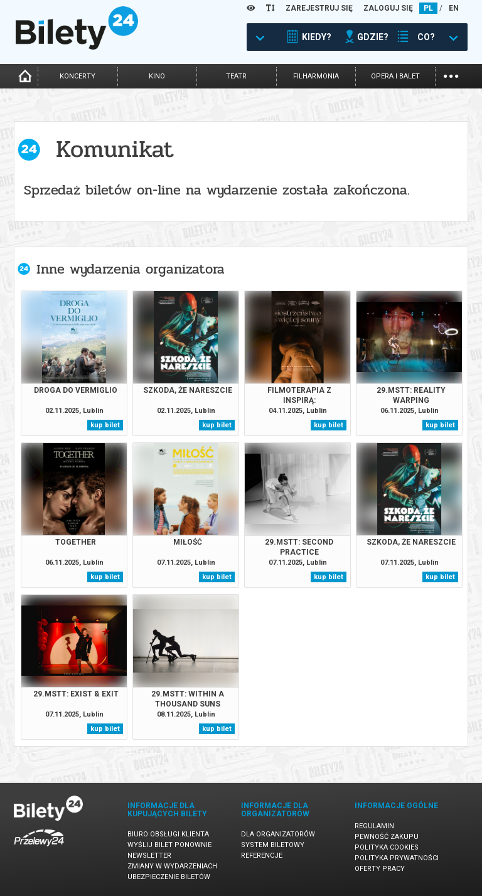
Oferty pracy (380, 869)
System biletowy (272, 845)
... (450, 75)
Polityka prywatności (397, 858)
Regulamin (374, 826)
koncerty (77, 76)
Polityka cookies (387, 847)
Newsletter (149, 855)
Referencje (261, 855)
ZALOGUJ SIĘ (388, 8)
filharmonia (316, 76)
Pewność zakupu (387, 837)
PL (428, 8)
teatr (236, 76)
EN (454, 8)
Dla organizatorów (278, 834)
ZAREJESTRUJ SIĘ (319, 8)
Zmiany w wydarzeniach (172, 866)
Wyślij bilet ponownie (169, 845)
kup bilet (105, 425)
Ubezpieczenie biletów (168, 877)
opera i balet (395, 76)
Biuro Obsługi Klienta (168, 834)
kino (157, 76)
